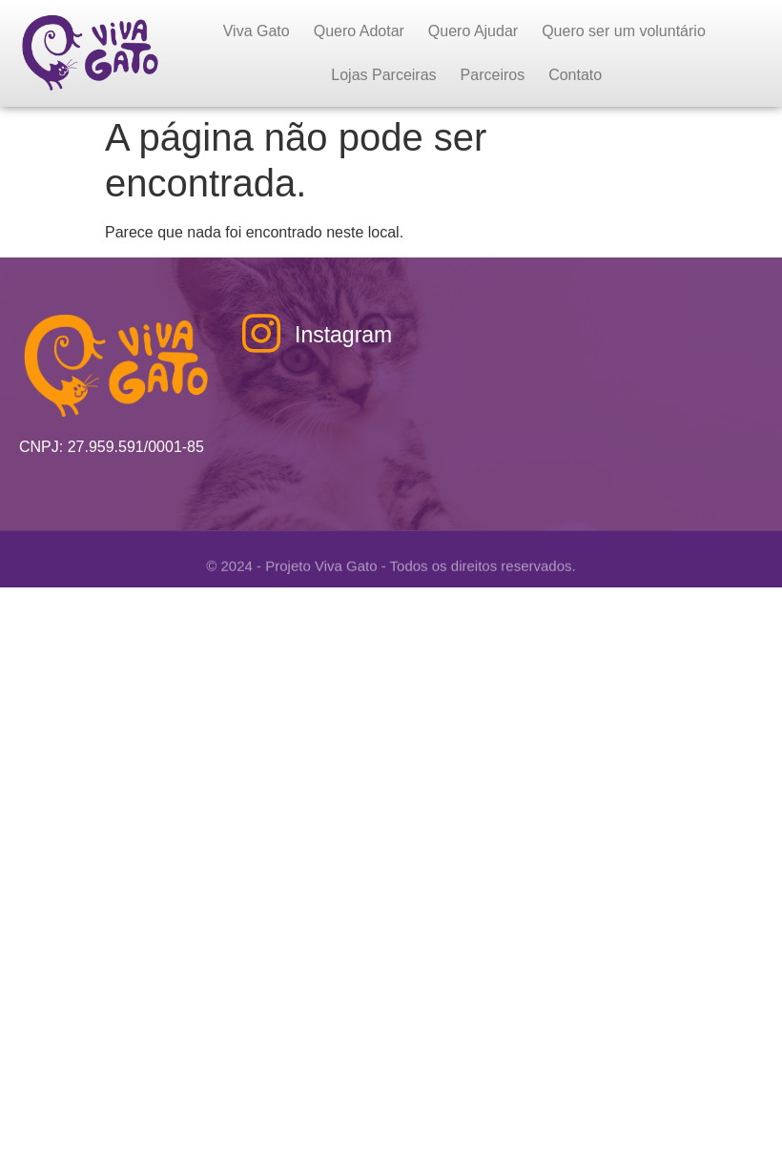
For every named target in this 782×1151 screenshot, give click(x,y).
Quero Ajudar (473, 31)
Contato (575, 75)
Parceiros (493, 75)
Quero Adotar (359, 31)
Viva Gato (256, 31)
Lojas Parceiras (383, 75)
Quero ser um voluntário (624, 31)
